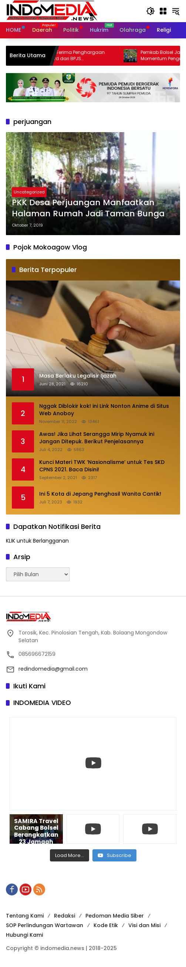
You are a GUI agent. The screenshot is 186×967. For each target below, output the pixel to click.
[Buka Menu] (163, 11)
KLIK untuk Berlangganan (37, 540)
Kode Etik (106, 925)
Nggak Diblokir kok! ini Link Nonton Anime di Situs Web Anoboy (104, 410)
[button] (150, 11)
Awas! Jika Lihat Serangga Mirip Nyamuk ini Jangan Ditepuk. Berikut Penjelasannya (96, 438)
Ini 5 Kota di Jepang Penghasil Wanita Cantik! (100, 494)
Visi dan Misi (144, 925)
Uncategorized (29, 192)
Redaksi (64, 915)
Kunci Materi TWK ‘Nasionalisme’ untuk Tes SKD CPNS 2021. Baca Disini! (102, 466)
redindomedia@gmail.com (53, 668)
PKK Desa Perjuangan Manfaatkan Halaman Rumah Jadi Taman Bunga (88, 208)
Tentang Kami (25, 915)
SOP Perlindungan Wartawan (44, 925)
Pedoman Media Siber (114, 915)
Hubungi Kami (24, 935)
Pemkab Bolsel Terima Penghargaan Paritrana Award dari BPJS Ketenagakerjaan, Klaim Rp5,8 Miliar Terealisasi (73, 55)
